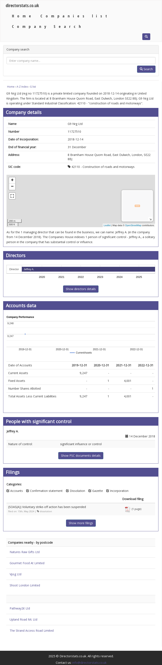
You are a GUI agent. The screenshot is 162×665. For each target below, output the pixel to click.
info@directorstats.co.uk (89, 662)
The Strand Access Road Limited (32, 631)
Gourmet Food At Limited (27, 563)
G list (33, 86)
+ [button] (12, 180)
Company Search (48, 26)
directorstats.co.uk (22, 5)
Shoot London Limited (25, 585)
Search (146, 69)
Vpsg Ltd (15, 574)
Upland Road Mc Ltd (23, 619)
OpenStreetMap (133, 225)
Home (23, 15)
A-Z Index (22, 86)
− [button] (12, 187)
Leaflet (107, 225)
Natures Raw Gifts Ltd (25, 552)
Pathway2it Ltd (20, 608)
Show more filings (81, 523)
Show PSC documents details (81, 456)
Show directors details (81, 289)
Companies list (75, 15)
